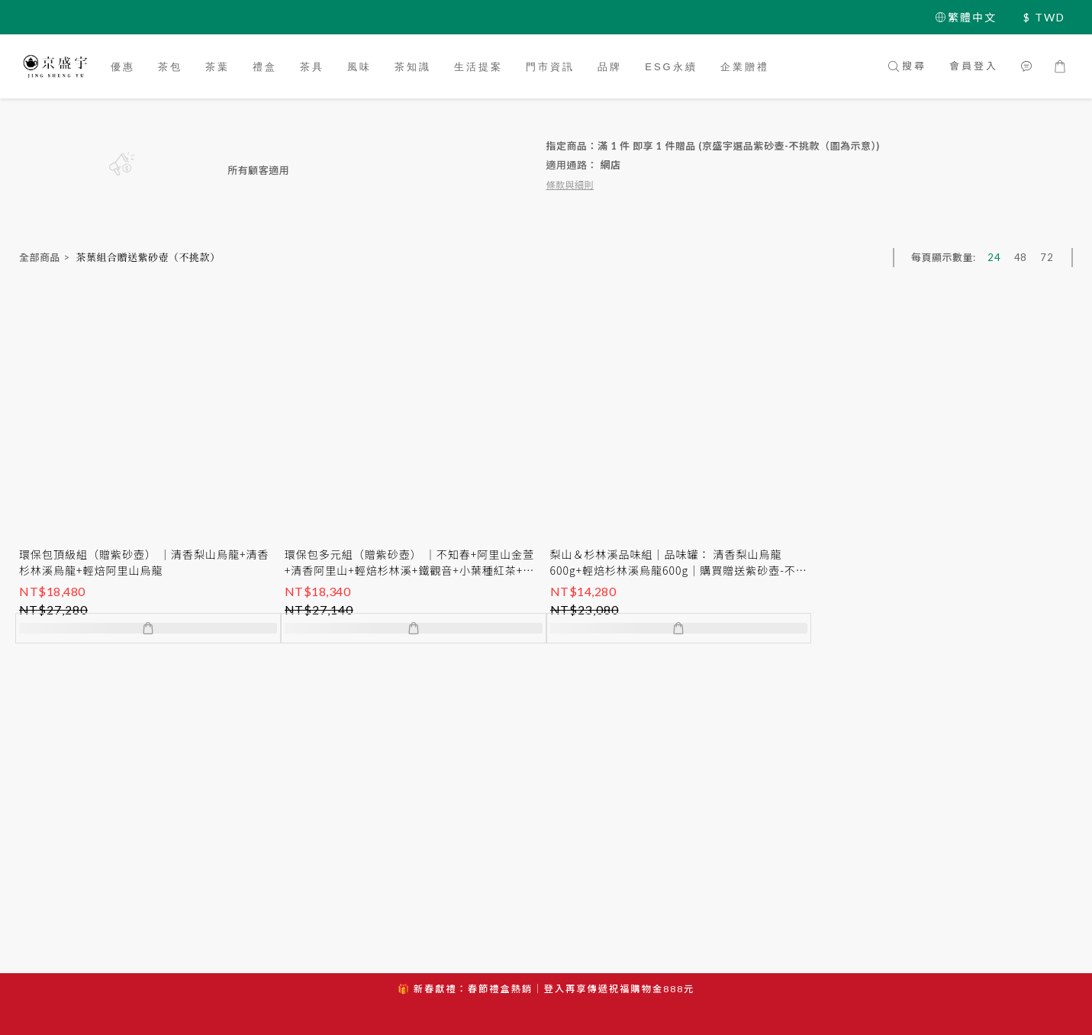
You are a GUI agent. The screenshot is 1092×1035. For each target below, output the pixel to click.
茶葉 (217, 67)
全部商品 (39, 257)
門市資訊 (550, 67)
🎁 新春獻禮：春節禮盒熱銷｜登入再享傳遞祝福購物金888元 (546, 989)
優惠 (123, 67)
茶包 (170, 67)
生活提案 (478, 67)
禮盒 (265, 67)
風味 (359, 67)
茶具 (312, 67)
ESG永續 (671, 67)
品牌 (610, 67)
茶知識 (413, 67)
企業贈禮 (744, 67)
